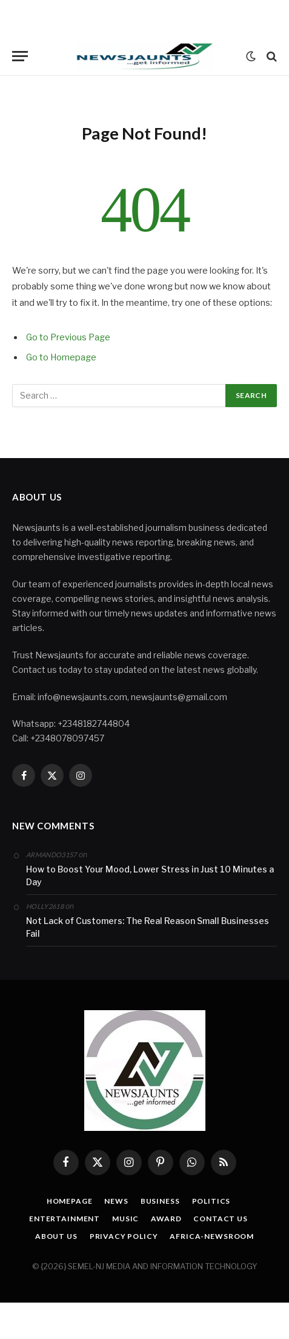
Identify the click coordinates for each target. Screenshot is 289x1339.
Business (160, 1201)
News (116, 1201)
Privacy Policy (124, 1236)
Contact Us (220, 1218)
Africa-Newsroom (212, 1236)
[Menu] (20, 56)
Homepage (70, 1201)
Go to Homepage (61, 357)
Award (166, 1218)
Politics (211, 1201)
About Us (56, 1236)
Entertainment (64, 1218)
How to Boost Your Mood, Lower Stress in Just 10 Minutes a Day (150, 875)
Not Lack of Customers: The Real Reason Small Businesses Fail (147, 927)
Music (125, 1218)
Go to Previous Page (68, 337)
